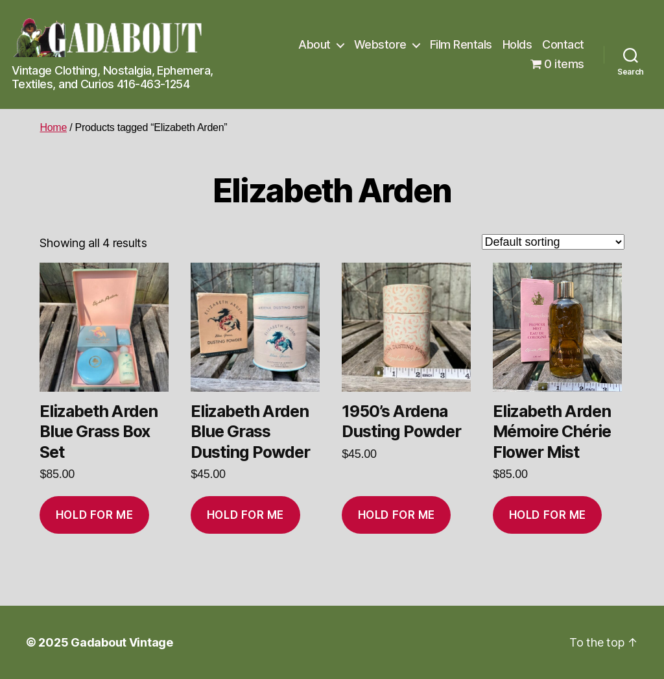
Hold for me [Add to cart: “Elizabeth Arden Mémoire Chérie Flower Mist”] (547, 514)
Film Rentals (461, 44)
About (314, 44)
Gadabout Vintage (122, 642)
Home (53, 127)
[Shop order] (553, 242)
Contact (563, 44)
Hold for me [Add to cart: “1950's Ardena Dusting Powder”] (396, 514)
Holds (517, 44)
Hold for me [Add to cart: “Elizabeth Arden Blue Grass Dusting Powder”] (245, 514)
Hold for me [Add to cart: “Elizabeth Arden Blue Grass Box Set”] (94, 514)
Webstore (380, 44)
